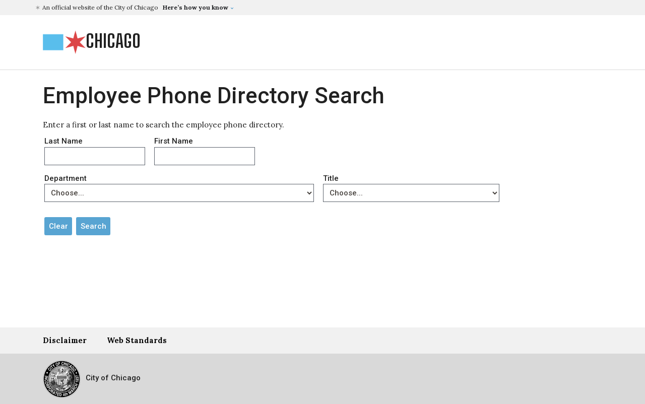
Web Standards (137, 340)
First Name (173, 141)
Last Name (63, 141)
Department (65, 178)
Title (331, 178)
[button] (135, 8)
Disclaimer (65, 340)
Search (93, 226)
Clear (58, 226)
